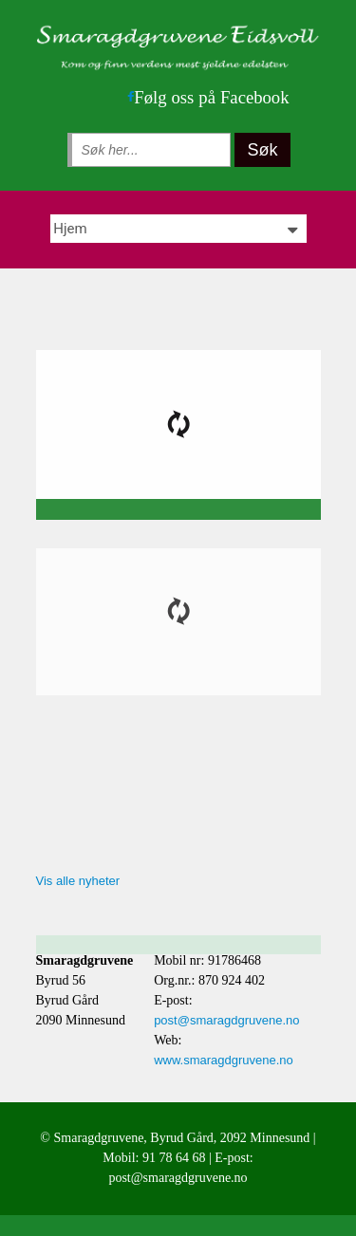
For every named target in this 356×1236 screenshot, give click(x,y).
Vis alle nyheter (78, 881)
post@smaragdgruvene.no (226, 1020)
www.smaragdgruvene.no (223, 1060)
